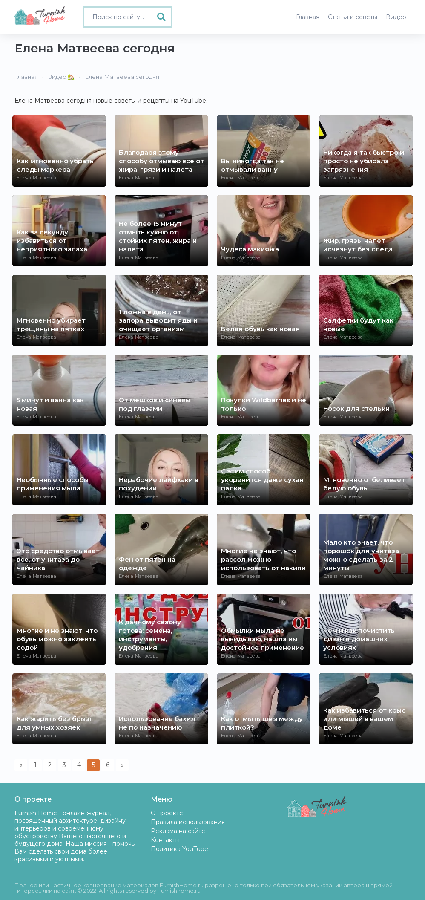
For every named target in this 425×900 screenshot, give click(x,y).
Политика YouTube (179, 849)
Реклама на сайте (178, 831)
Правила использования (188, 822)
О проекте (167, 813)
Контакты (165, 840)
